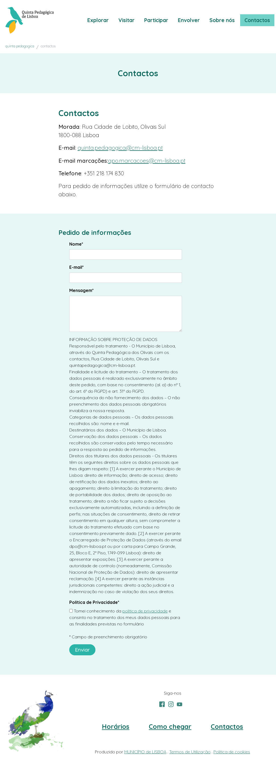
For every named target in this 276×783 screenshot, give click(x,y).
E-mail (76, 267)
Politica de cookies (231, 751)
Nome (76, 244)
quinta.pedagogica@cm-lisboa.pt (120, 147)
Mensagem (81, 290)
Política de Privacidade (94, 602)
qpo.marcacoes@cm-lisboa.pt (146, 160)
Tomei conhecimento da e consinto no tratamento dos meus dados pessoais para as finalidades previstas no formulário (124, 617)
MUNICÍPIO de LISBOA (145, 751)
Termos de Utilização (190, 751)
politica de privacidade (145, 611)
